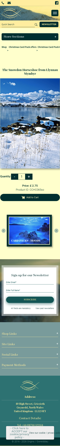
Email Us (9, 3)
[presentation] (4, 231)
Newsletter (49, 24)
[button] (30, 36)
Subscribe (30, 300)
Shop (4, 47)
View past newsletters (45, 308)
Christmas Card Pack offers (22, 47)
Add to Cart (30, 197)
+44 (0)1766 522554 (3, 3)
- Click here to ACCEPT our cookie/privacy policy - (19, 433)
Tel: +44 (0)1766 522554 (30, 425)
